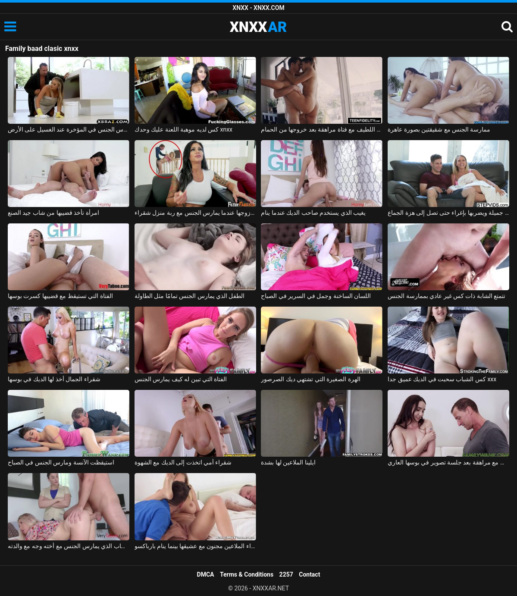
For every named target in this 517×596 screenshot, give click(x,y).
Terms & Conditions (246, 574)
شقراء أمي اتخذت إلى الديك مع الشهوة (183, 462)
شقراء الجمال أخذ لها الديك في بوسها (54, 379)
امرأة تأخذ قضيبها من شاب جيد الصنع (53, 212)
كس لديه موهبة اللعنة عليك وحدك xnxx (183, 129)
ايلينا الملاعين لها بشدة (288, 462)
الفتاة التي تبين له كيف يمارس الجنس (181, 379)
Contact (309, 574)
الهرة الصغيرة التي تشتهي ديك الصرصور (310, 379)
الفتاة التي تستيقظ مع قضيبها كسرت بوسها (60, 295)
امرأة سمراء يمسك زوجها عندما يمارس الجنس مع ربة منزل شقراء (195, 212)
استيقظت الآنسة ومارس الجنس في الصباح (61, 462)
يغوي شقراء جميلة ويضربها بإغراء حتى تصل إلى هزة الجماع (448, 212)
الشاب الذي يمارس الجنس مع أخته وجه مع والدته (68, 546)
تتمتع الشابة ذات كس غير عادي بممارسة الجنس (446, 295)
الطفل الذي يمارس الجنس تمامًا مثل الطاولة (190, 295)
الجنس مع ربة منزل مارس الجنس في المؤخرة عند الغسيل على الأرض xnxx (68, 129)
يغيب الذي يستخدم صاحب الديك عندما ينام (313, 212)
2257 (286, 574)
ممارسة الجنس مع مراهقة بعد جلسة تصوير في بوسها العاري (448, 462)
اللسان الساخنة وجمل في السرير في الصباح (316, 295)
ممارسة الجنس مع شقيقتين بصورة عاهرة (439, 129)
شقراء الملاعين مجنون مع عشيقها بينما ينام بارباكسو (195, 546)
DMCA (205, 574)
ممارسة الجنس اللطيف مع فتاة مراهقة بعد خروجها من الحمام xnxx (321, 129)
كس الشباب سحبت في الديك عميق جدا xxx (442, 379)
